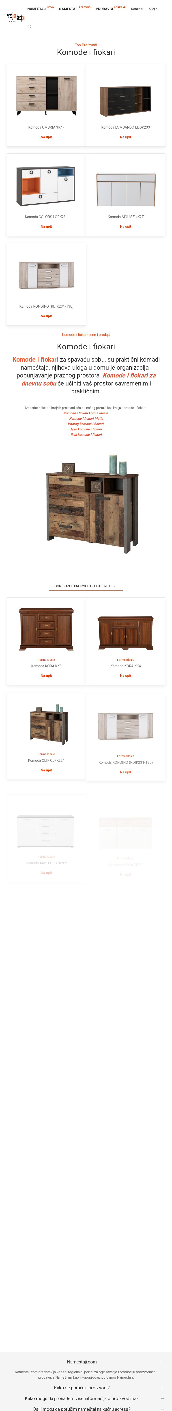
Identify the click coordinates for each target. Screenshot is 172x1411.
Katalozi (137, 9)
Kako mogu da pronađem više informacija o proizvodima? (82, 1398)
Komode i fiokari (35, 359)
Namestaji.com (82, 1362)
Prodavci (111, 8)
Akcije (152, 9)
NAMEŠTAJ (40, 8)
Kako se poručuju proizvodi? (82, 1387)
